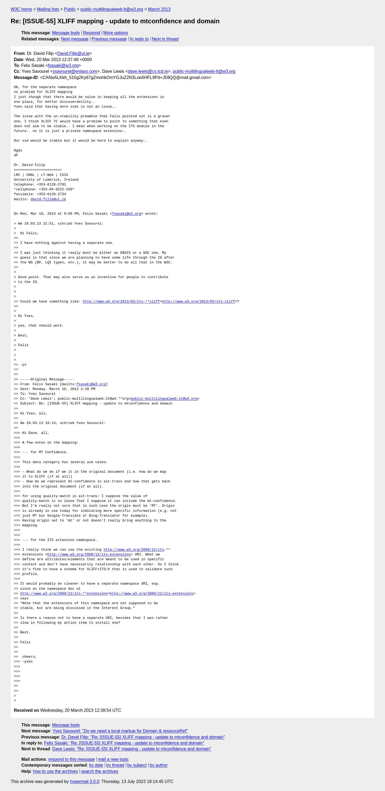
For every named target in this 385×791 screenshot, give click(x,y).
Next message (74, 39)
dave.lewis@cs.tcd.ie (148, 71)
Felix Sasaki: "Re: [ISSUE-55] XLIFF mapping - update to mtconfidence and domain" (124, 743)
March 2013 (159, 9)
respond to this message (71, 759)
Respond (91, 33)
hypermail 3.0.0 (84, 781)
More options (115, 33)
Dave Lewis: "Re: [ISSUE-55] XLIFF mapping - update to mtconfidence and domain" (131, 749)
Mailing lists (48, 9)
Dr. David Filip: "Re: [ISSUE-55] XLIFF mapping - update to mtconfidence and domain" (143, 737)
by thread (115, 765)
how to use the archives (55, 771)
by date (96, 765)
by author (159, 765)
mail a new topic (113, 759)
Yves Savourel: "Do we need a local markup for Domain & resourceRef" (120, 731)
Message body (66, 33)
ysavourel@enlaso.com (75, 71)
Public (70, 9)
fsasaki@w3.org (63, 65)
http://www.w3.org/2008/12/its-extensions (89, 554)
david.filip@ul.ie (48, 199)
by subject (137, 765)
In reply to (139, 39)
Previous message (109, 39)
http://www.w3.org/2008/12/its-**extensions (64, 593)
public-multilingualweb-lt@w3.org (111, 9)
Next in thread (165, 39)
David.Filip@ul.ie (73, 53)
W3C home (21, 9)
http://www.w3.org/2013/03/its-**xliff (121, 301)
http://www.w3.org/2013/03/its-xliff (198, 301)
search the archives (99, 771)
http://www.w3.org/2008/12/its (133, 549)
